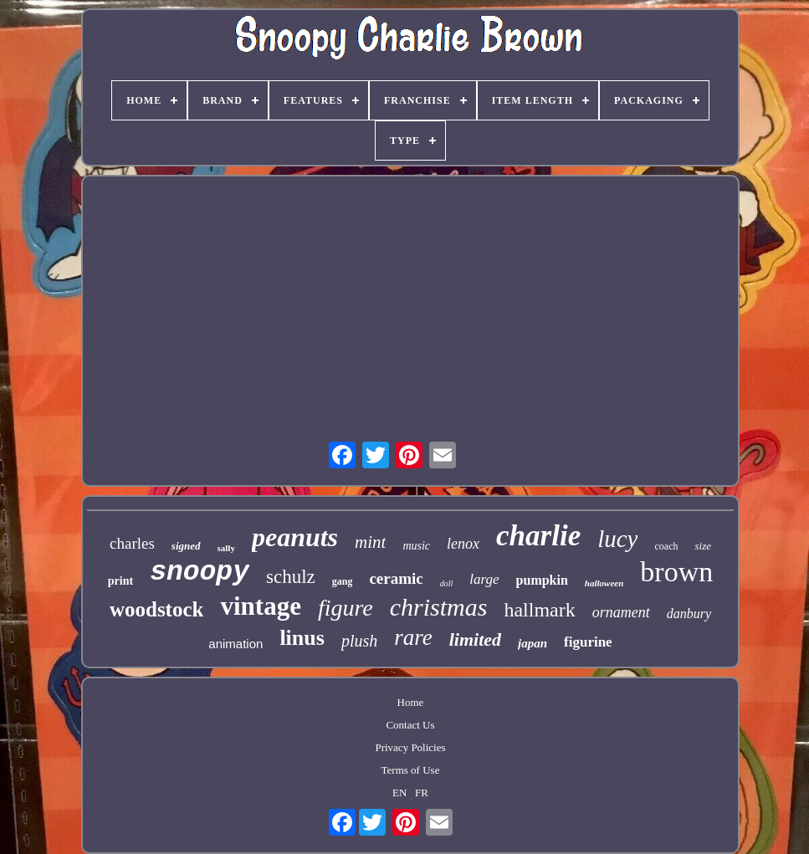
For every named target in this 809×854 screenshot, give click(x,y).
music (416, 546)
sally (226, 548)
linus (302, 638)
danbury (689, 613)
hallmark (539, 610)
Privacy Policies (410, 747)
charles (132, 543)
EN (399, 792)
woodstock (157, 609)
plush (359, 641)
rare (413, 637)
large (484, 579)
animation (235, 644)
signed (186, 546)
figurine (588, 642)
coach (666, 546)
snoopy (199, 572)
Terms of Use (410, 770)
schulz (290, 576)
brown (676, 571)
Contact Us (410, 724)
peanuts (295, 537)
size (702, 546)
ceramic (395, 578)
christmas (439, 607)
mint (370, 542)
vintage (260, 606)
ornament (621, 612)
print (120, 581)
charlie (538, 535)
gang (342, 581)
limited (475, 639)
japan (532, 643)
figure (345, 608)
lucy (617, 538)
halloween (604, 583)
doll (446, 583)
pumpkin (542, 580)
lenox (463, 543)
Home (410, 702)
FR (421, 792)
